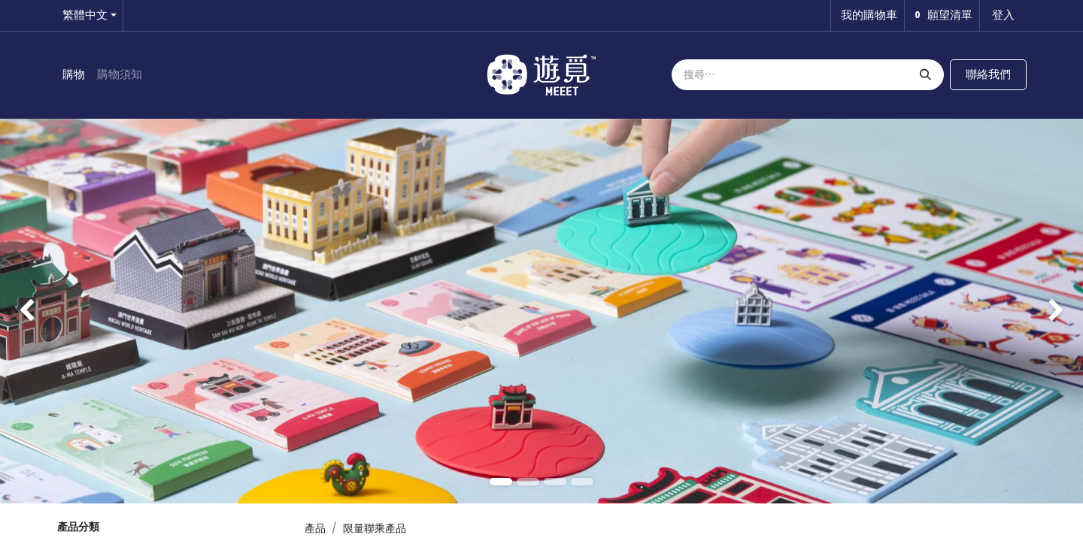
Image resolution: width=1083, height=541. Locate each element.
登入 (1003, 15)
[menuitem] (73, 74)
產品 (315, 528)
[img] (43, 311)
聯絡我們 (988, 74)
